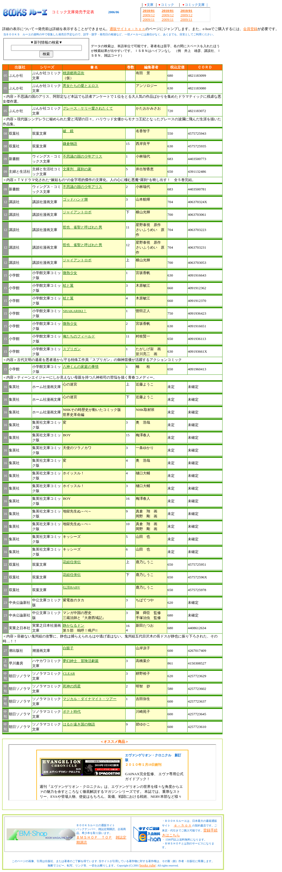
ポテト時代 (72, 711)
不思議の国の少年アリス (82, 156)
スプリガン (72, 349)
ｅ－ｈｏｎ (183, 825)
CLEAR (69, 673)
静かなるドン (73, 625)
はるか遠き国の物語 (79, 724)
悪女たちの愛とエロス (81, 86)
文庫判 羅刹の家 (77, 169)
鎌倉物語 (70, 144)
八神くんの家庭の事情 (81, 367)
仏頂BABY (71, 587)
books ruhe (147, 865)
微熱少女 (70, 273)
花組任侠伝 (72, 562)
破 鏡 (68, 131)
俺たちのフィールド (79, 336)
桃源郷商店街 (73, 73)
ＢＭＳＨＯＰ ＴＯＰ (94, 837)
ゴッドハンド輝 (75, 199)
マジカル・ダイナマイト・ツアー (89, 699)
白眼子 (68, 648)
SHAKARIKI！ (74, 311)
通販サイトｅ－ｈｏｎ (127, 29)
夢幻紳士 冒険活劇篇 (81, 661)
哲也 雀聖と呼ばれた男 (82, 227)
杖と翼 (68, 285)
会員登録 (250, 29)
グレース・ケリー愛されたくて (88, 108)
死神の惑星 (72, 686)
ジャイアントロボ (77, 212)
